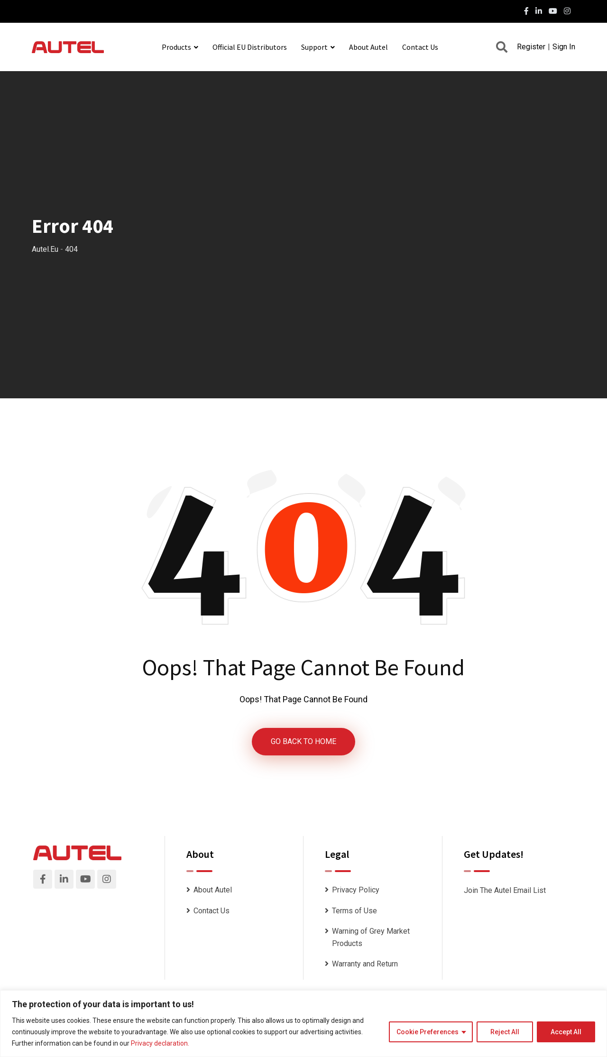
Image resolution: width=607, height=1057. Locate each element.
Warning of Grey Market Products (371, 937)
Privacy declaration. (160, 1043)
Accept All (566, 1032)
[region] (303, 1023)
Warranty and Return (365, 963)
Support (314, 47)
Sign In (563, 46)
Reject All (504, 1032)
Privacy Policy (355, 889)
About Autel (368, 47)
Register (531, 46)
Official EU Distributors (249, 47)
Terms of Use (354, 910)
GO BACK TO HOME (303, 741)
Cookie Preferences (427, 1032)
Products (176, 47)
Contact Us (420, 47)
